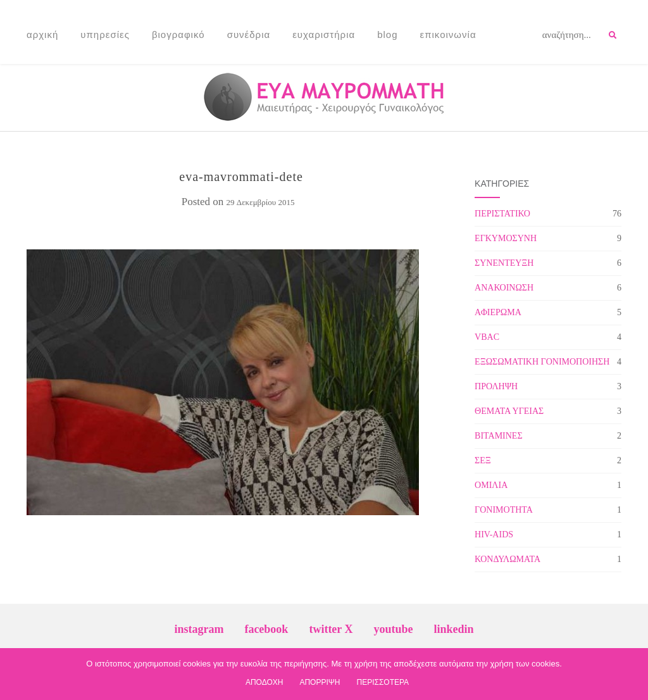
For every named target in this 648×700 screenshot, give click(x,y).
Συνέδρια (249, 34)
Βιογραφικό (178, 34)
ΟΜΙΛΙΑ (491, 485)
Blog (387, 34)
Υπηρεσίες (105, 34)
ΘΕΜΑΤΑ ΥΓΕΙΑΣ (509, 411)
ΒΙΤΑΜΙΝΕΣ (498, 436)
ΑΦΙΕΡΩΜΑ (498, 312)
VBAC (487, 337)
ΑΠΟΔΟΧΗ (265, 682)
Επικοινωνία (448, 34)
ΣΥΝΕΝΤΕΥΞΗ (504, 263)
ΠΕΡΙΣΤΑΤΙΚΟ (502, 213)
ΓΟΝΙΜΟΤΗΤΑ (504, 510)
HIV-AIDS (494, 534)
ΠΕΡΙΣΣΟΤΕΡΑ (382, 682)
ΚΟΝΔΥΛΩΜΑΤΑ (507, 559)
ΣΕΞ (483, 460)
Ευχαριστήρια (323, 34)
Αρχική (42, 34)
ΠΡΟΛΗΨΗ (496, 386)
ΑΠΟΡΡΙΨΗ (319, 682)
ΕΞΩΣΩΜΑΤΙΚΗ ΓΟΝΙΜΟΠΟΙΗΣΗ (542, 361)
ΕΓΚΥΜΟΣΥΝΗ (506, 238)
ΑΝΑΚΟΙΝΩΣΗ (504, 287)
